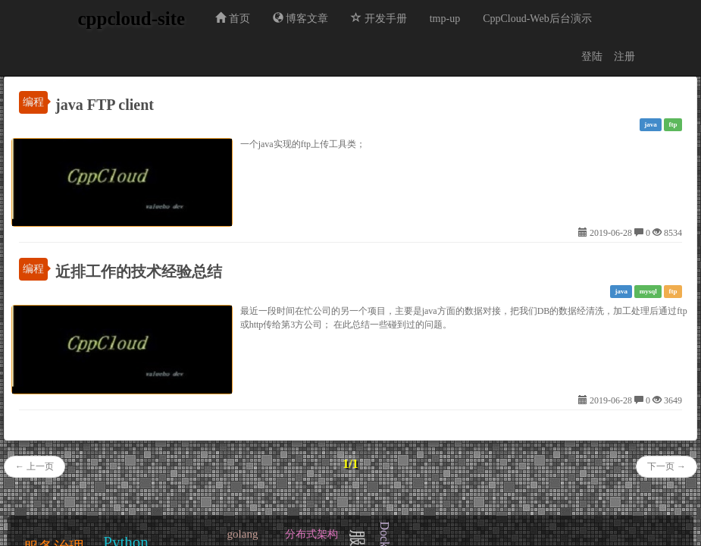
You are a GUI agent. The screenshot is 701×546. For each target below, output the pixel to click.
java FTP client (104, 104)
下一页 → (666, 466)
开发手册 (379, 18)
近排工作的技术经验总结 (138, 271)
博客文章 (301, 18)
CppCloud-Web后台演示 (537, 18)
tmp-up (445, 18)
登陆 (591, 56)
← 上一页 (34, 466)
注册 (624, 56)
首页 (232, 18)
